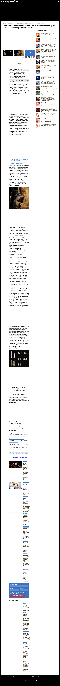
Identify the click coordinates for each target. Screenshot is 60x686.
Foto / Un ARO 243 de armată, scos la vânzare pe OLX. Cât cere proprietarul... (26, 630)
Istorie (7, 23)
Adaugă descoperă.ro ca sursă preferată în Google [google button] (19, 81)
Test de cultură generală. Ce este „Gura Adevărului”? (26, 602)
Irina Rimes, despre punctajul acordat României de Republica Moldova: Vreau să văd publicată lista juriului (25, 465)
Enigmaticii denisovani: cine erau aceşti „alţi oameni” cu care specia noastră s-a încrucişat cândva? (17, 428)
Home (4, 23)
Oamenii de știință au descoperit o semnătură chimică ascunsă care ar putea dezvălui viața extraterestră (48, 51)
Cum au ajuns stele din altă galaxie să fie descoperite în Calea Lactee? (48, 77)
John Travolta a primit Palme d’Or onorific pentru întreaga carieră (48, 61)
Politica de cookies (22, 669)
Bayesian (26, 239)
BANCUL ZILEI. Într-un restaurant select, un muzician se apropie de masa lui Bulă (26, 527)
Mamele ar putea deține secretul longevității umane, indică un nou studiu (48, 114)
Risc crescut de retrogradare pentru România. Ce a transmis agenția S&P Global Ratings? (48, 93)
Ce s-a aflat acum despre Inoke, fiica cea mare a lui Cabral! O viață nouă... (26, 541)
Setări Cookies (48, 669)
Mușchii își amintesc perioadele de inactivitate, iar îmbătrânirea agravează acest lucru (48, 120)
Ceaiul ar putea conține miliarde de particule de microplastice (48, 39)
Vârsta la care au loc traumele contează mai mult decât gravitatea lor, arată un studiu (48, 82)
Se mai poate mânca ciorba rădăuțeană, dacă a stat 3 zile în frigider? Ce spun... (26, 483)
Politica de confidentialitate (17, 587)
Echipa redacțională (38, 669)
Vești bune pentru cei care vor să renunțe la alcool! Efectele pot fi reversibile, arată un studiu (48, 66)
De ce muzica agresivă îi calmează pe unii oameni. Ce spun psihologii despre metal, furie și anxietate (48, 99)
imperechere (24, 446)
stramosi (22, 447)
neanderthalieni (12, 447)
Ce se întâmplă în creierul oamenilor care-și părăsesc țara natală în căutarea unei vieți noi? (48, 87)
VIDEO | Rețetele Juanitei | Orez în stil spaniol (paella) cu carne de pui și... (26, 513)
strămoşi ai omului (18, 87)
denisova (15, 446)
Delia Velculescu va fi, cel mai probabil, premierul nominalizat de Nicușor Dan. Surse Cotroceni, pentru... (26, 499)
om (16, 447)
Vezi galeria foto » (30, 53)
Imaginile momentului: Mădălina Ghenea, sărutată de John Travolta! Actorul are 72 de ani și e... (26, 555)
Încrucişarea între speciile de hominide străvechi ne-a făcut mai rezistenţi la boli (19, 434)
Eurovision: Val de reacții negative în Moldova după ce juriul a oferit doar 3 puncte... (26, 570)
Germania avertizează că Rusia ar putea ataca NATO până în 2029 (48, 56)
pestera (18, 447)
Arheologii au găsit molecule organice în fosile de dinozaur (19, 160)
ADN (16, 251)
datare (13, 446)
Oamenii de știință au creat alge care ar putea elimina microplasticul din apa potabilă (48, 45)
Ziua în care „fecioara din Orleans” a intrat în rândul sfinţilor (19, 163)
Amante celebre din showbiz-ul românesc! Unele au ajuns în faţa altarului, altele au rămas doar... (26, 644)
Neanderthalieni (24, 173)
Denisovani (18, 258)
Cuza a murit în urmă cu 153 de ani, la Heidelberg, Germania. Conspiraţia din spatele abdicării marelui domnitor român (26, 616)
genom (23, 390)
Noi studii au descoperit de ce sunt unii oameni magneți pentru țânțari (48, 104)
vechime (25, 447)
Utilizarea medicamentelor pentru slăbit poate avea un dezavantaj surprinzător (47, 34)
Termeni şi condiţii (30, 669)
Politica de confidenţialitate (13, 669)
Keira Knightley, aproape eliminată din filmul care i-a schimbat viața (26, 659)
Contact (44, 669)
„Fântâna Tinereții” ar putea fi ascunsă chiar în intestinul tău (48, 125)
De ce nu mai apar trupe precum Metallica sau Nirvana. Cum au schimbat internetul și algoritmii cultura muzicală (48, 109)
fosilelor (18, 236)
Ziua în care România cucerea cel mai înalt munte (48, 71)
